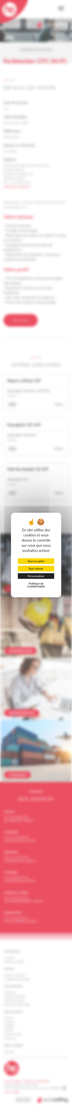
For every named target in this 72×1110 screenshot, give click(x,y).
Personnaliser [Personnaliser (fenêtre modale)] (36, 576)
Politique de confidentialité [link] (36, 584)
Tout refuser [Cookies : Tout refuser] (35, 568)
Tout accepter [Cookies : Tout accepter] (36, 561)
